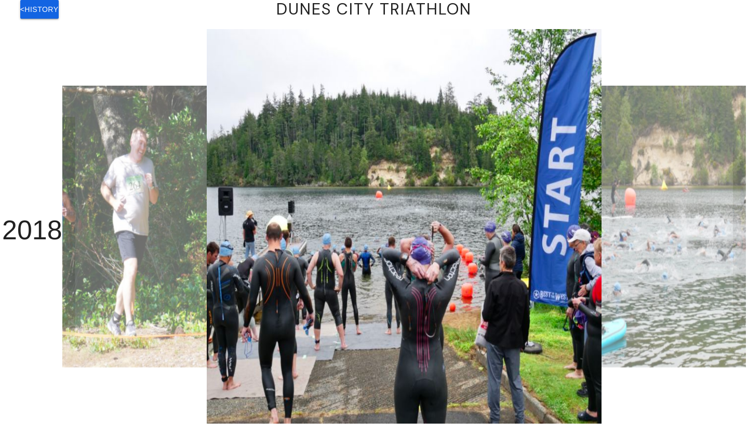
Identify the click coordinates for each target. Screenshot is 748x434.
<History (39, 9)
